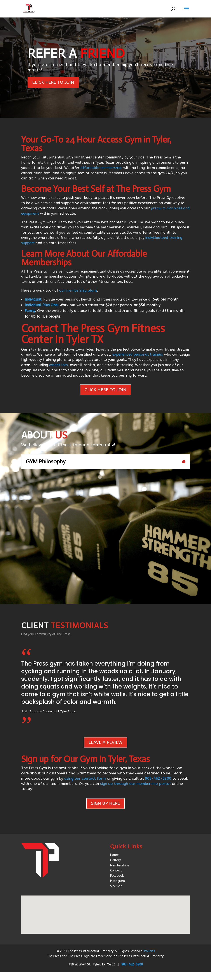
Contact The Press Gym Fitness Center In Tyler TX (93, 334)
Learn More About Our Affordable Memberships (84, 258)
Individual (33, 299)
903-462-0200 (158, 778)
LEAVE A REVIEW (105, 742)
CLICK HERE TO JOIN (53, 82)
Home (114, 855)
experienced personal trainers (137, 354)
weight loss (58, 365)
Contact (116, 870)
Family (30, 311)
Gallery (115, 860)
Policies (149, 951)
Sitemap (116, 886)
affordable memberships (101, 168)
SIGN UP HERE (105, 803)
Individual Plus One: (41, 305)
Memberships (119, 865)
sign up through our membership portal (135, 783)
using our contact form (85, 778)
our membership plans (78, 290)
